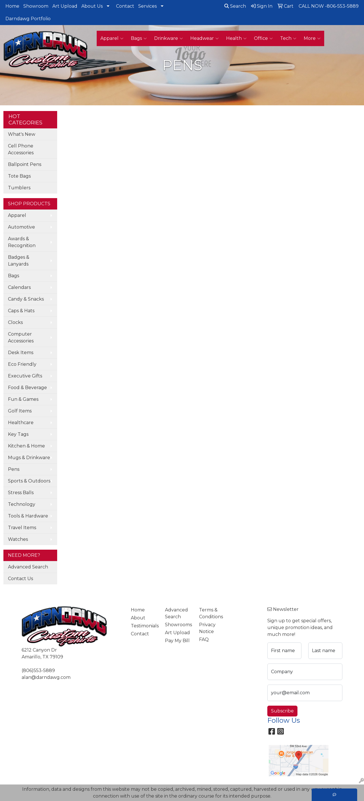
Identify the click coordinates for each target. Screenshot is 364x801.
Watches (18, 539)
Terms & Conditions (211, 613)
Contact (125, 6)
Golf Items (20, 411)
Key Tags (18, 434)
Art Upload (64, 6)
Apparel (111, 38)
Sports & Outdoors (29, 481)
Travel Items (22, 527)
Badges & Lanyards (18, 260)
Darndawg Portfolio (28, 18)
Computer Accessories (21, 337)
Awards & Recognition (22, 242)
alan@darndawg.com (46, 677)
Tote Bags (19, 176)
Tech (288, 38)
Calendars (19, 287)
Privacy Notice (207, 628)
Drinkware (168, 38)
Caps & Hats (21, 310)
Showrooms (178, 624)
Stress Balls (21, 492)
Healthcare (21, 422)
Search (235, 6)
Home (12, 6)
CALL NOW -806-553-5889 (329, 6)
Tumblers (19, 187)
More (312, 38)
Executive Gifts (25, 376)
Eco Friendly (22, 364)
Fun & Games (23, 399)
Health (236, 38)
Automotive (21, 227)
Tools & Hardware (28, 516)
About (138, 618)
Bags (139, 38)
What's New (21, 134)
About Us (92, 6)
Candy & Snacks (26, 299)
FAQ (204, 639)
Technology (21, 504)
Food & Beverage (27, 387)
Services (147, 6)
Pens (13, 469)
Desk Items (20, 352)
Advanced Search (28, 567)
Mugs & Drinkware (29, 457)
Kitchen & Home (26, 446)
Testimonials (144, 626)
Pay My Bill (177, 640)
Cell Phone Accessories (21, 149)
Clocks (15, 322)
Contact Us (20, 578)
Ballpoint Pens (24, 164)
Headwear (204, 38)
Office (263, 38)
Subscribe (282, 711)
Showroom (35, 6)
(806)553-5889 (38, 670)
